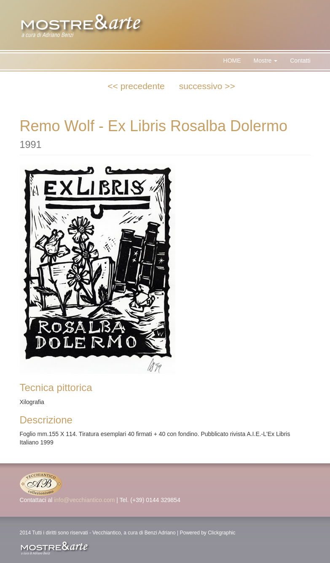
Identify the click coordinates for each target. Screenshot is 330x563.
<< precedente (135, 86)
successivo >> (207, 86)
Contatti (300, 60)
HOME (232, 60)
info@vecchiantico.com (84, 500)
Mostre (266, 60)
